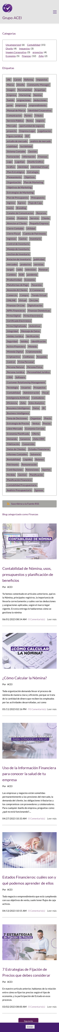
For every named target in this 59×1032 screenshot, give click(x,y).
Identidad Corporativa (39, 110)
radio (19, 269)
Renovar (43, 269)
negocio (40, 120)
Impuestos (24, 48)
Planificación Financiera (19, 480)
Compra (24, 295)
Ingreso (11, 202)
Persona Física (34, 367)
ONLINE (11, 300)
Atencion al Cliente (17, 223)
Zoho (41, 56)
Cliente (45, 218)
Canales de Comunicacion (20, 213)
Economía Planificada (18, 433)
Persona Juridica (15, 372)
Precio (47, 418)
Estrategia (32, 172)
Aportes (46, 469)
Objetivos (30, 177)
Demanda (12, 438)
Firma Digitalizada (16, 326)
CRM (9, 377)
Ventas (36, 423)
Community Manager (38, 84)
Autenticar (34, 326)
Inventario (35, 238)
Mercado (11, 125)
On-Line (34, 300)
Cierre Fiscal (13, 233)
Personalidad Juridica (38, 372)
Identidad (23, 166)
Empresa (11, 95)
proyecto (11, 131)
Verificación (32, 336)
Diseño (9, 48)
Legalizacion (44, 131)
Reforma (28, 79)
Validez (24, 341)
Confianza (28, 356)
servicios (38, 264)
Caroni (17, 79)
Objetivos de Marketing (19, 187)
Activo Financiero (16, 346)
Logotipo (19, 161)
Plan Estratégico (15, 172)
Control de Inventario (18, 243)
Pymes (28, 115)
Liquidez (27, 459)
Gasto (10, 208)
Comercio (12, 295)
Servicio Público (15, 120)
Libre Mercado (14, 428)
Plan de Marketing (33, 182)
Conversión (28, 444)
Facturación (13, 156)
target (10, 269)
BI (43, 408)
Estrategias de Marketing (20, 192)
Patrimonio (12, 464)
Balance (39, 459)
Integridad (12, 331)
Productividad (14, 279)
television (30, 269)
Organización (14, 182)
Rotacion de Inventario (19, 259)
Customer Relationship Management (26, 382)
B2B (21, 274)
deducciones (40, 100)
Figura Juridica (14, 136)
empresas (21, 105)
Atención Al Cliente (17, 290)
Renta (30, 120)
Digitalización (35, 305)
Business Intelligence (18, 413)
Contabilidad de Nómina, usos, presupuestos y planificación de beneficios (27, 574)
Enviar (30, 1026)
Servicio (34, 218)
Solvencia (35, 454)
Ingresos (11, 238)
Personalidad (24, 89)
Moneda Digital (15, 351)
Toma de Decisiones (17, 418)
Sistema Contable (16, 151)
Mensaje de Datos (30, 331)
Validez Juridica (15, 336)
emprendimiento (37, 105)
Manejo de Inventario (18, 249)
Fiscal (45, 392)
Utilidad (31, 228)
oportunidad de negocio (32, 125)
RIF (27, 136)
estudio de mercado (17, 141)
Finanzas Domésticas (39, 310)
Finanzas (26, 56)
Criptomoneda (33, 351)
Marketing (24, 95)
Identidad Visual (39, 166)
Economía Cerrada (34, 428)
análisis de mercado (40, 141)
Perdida (11, 474)
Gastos (23, 238)
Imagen (11, 89)
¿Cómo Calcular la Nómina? (24, 678)
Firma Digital (13, 315)
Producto (22, 218)
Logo (9, 161)
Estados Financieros (39, 449)
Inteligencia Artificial (18, 397)
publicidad (39, 259)
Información (28, 156)
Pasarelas (37, 285)
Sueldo (10, 100)
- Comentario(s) (36, 619)
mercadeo (12, 264)
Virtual (22, 300)
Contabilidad (33, 44)
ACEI (10, 587)
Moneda (32, 346)
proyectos (38, 52)
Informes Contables (17, 454)
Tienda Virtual (39, 295)
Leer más (52, 619)
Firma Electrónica (33, 315)
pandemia (32, 274)
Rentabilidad (13, 459)
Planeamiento (14, 177)
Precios (47, 423)
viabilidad (12, 146)
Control (11, 361)
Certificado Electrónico (19, 320)
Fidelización (13, 444)
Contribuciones (15, 469)
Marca (10, 84)
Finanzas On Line (16, 305)
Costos (10, 218)
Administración (31, 392)
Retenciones (32, 469)
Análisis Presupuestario (19, 490)
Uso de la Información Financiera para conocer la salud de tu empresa (29, 773)
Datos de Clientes (16, 449)
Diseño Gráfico (35, 161)
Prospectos (39, 387)
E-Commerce (37, 290)
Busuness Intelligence (18, 408)
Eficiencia (12, 403)
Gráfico (11, 166)
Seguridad (12, 341)
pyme (10, 105)
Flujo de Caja (35, 202)
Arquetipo (40, 89)
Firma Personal (26, 361)
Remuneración (29, 464)
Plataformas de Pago (17, 285)
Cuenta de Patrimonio (34, 233)
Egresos (39, 490)
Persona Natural (15, 367)
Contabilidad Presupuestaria (22, 485)
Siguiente (28, 1021)
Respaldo (42, 356)
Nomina (38, 95)
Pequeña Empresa (39, 223)
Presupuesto (37, 197)
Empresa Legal (27, 131)
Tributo (38, 115)
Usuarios (26, 387)
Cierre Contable (15, 228)
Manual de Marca (16, 110)
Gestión (32, 151)
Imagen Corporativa (16, 52)
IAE (9, 79)
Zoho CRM (38, 438)
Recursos (41, 213)
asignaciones (24, 100)
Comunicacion (14, 115)
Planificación (36, 474)
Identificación (38, 341)
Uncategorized (13, 44)
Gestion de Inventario (18, 254)
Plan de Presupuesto (17, 197)
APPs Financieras (16, 310)
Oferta (35, 433)
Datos (36, 408)
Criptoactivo (13, 356)
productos (25, 264)
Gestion (22, 474)
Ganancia (25, 438)
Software (20, 377)
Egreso (21, 202)
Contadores (38, 397)
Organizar (36, 418)
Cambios (11, 274)
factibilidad (26, 146)
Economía (11, 56)
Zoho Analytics (36, 403)
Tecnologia (12, 387)
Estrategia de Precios (18, 423)
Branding (21, 208)
